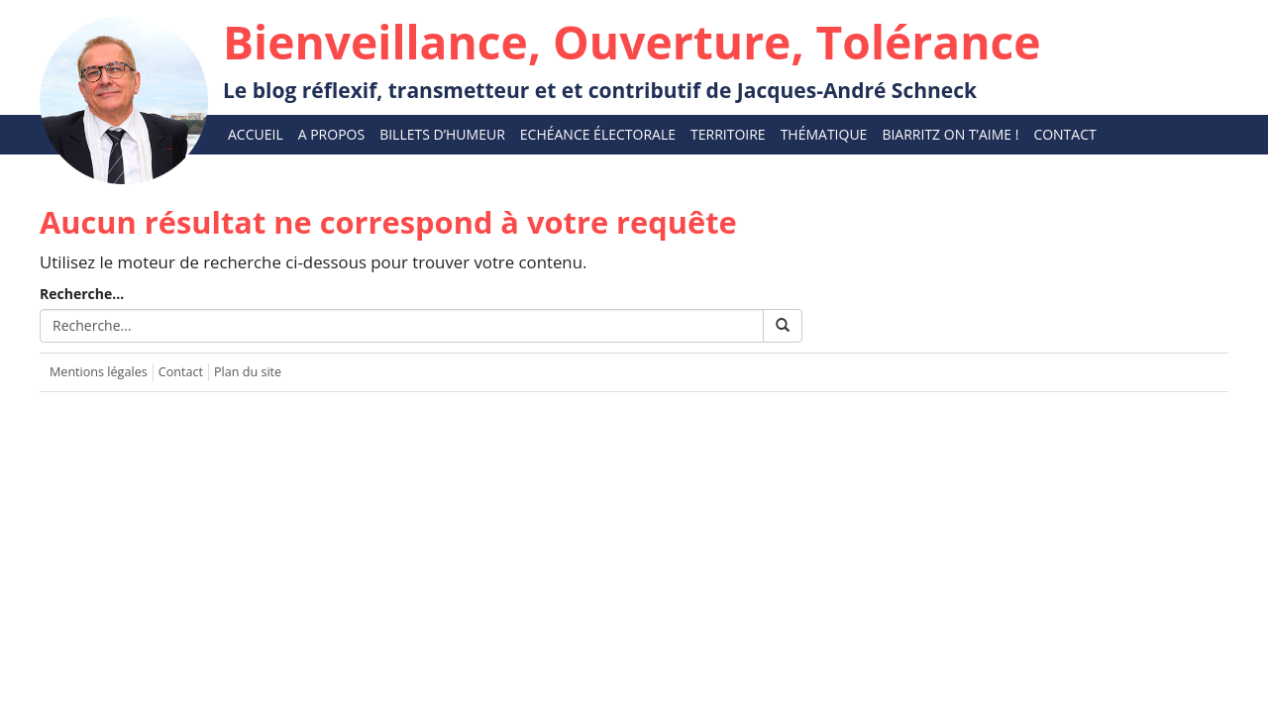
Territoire (728, 134)
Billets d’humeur (442, 134)
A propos (331, 134)
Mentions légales (99, 371)
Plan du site (247, 371)
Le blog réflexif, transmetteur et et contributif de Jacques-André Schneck (632, 57)
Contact (1064, 134)
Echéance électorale (598, 134)
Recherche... (82, 293)
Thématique (824, 134)
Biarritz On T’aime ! (950, 134)
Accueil (255, 134)
